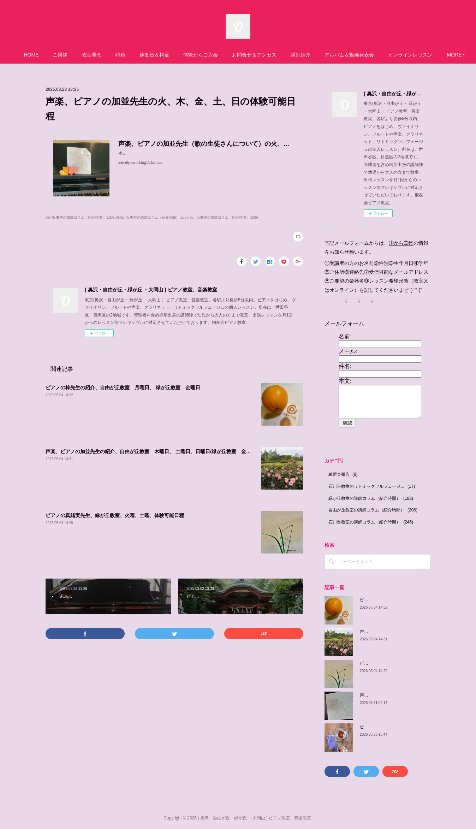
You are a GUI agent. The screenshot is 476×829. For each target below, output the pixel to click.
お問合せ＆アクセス (275, 55)
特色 (142, 55)
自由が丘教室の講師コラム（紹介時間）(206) (152, 217)
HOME (52, 55)
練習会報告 (343, 474)
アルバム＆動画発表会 (370, 55)
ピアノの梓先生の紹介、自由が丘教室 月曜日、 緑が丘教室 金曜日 (123, 387)
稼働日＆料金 (175, 55)
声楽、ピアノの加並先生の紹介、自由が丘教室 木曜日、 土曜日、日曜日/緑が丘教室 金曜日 (151, 451)
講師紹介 (322, 55)
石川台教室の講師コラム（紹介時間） (370, 522)
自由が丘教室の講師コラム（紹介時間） (372, 510)
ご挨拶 (81, 55)
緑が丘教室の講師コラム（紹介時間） (370, 498)
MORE (416, 55)
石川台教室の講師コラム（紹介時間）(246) (224, 217)
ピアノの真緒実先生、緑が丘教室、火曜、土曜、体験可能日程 (115, 515)
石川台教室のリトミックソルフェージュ (371, 486)
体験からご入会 (221, 55)
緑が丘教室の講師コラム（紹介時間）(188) (80, 217)
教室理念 (113, 55)
